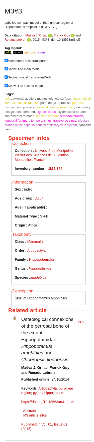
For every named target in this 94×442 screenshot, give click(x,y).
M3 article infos (35, 415)
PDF (81, 322)
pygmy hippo (43, 393)
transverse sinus (64, 120)
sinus (59, 393)
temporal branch (71, 116)
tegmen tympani (47, 116)
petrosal (77, 103)
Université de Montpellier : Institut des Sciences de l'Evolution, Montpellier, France (45, 155)
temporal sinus (41, 120)
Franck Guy (62, 35)
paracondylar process (55, 103)
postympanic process (19, 107)
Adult (39, 198)
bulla (8, 98)
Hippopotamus (40, 268)
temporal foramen (17, 120)
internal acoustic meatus (22, 103)
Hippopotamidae (42, 259)
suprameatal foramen (19, 116)
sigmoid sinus (46, 112)
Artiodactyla (36, 250)
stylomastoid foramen (72, 112)
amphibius (38, 277)
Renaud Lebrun (15, 39)
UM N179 (55, 169)
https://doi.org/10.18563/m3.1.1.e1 (48, 402)
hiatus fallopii (81, 98)
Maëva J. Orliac (36, 35)
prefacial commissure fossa (55, 107)
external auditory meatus (30, 98)
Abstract (29, 411)
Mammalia (35, 241)
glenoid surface (60, 98)
